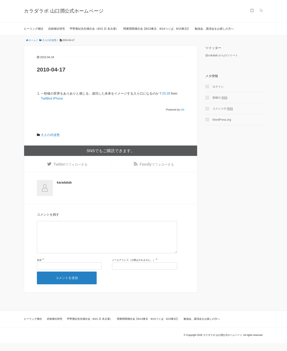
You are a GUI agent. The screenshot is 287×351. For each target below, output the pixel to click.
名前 (39, 268)
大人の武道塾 (50, 135)
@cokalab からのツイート (221, 55)
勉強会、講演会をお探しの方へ (214, 28)
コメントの (222, 108)
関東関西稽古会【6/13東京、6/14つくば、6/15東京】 (156, 28)
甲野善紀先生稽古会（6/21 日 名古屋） (94, 28)
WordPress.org (221, 119)
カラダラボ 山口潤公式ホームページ (64, 11)
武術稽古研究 (56, 28)
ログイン (218, 86)
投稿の (219, 97)
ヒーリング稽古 (33, 28)
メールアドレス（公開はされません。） (133, 268)
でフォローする (70, 165)
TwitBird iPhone (52, 98)
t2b (182, 109)
